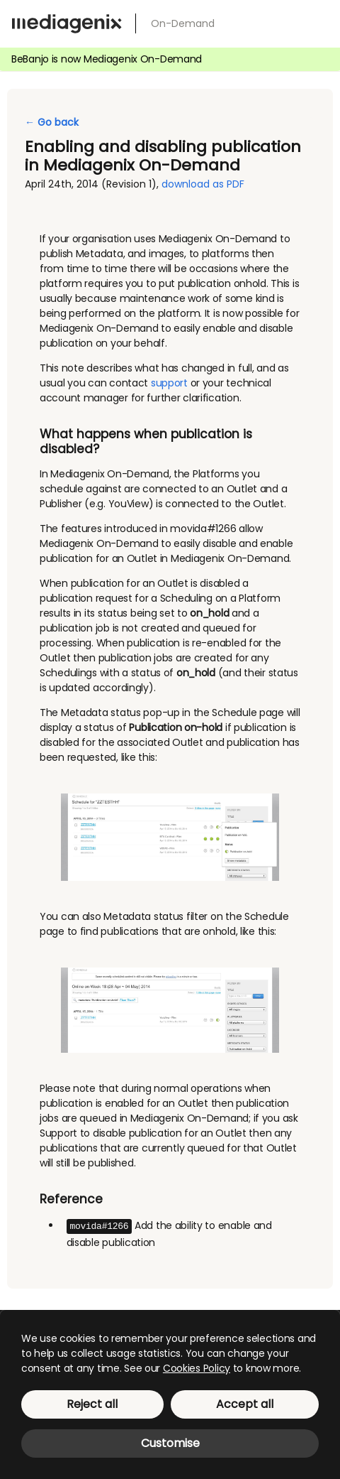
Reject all (92, 1404)
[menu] (317, 21)
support (169, 383)
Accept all (244, 1404)
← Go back (52, 122)
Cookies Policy (196, 1368)
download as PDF (203, 184)
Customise (170, 1443)
